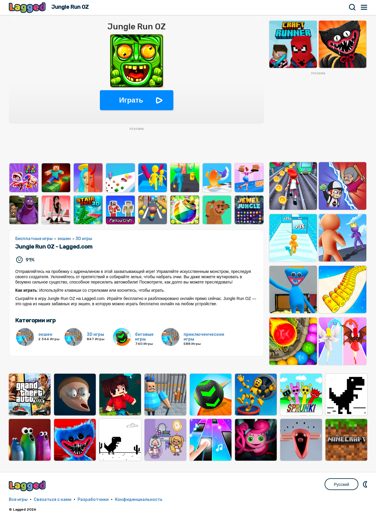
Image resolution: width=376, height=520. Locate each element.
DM (366, 484)
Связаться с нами (52, 499)
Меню (364, 7)
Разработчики (93, 499)
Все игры (18, 499)
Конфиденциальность (138, 499)
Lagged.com (28, 485)
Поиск (352, 7)
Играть (131, 100)
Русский (341, 484)
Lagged (28, 7)
